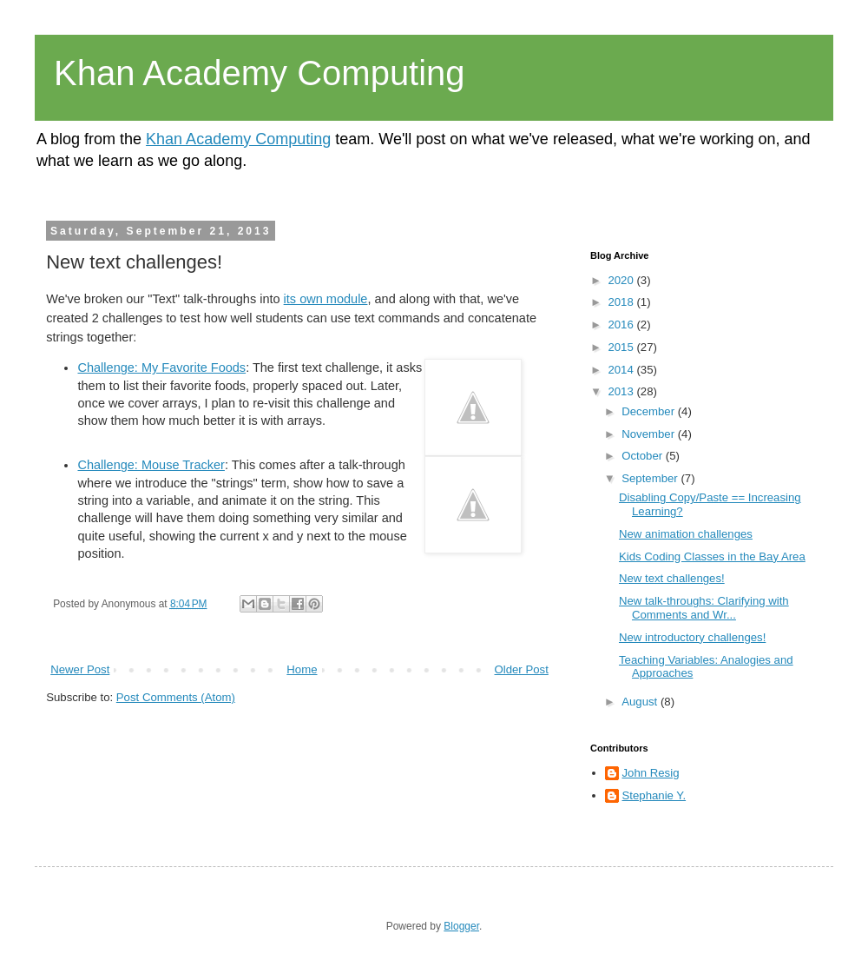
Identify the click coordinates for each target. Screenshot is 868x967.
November (649, 433)
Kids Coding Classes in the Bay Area (712, 556)
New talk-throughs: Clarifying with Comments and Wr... (704, 607)
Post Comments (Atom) (175, 697)
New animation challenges (686, 533)
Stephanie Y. (654, 795)
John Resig (651, 772)
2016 (622, 324)
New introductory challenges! (692, 637)
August (641, 701)
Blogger (461, 926)
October (643, 455)
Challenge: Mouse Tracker (150, 465)
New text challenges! (672, 578)
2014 (622, 369)
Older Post (522, 669)
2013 (622, 391)
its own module (326, 299)
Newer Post (79, 669)
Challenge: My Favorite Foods (161, 367)
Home (301, 669)
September (651, 478)
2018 (622, 301)
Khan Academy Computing (259, 73)
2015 (622, 347)
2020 (622, 280)
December (649, 411)
